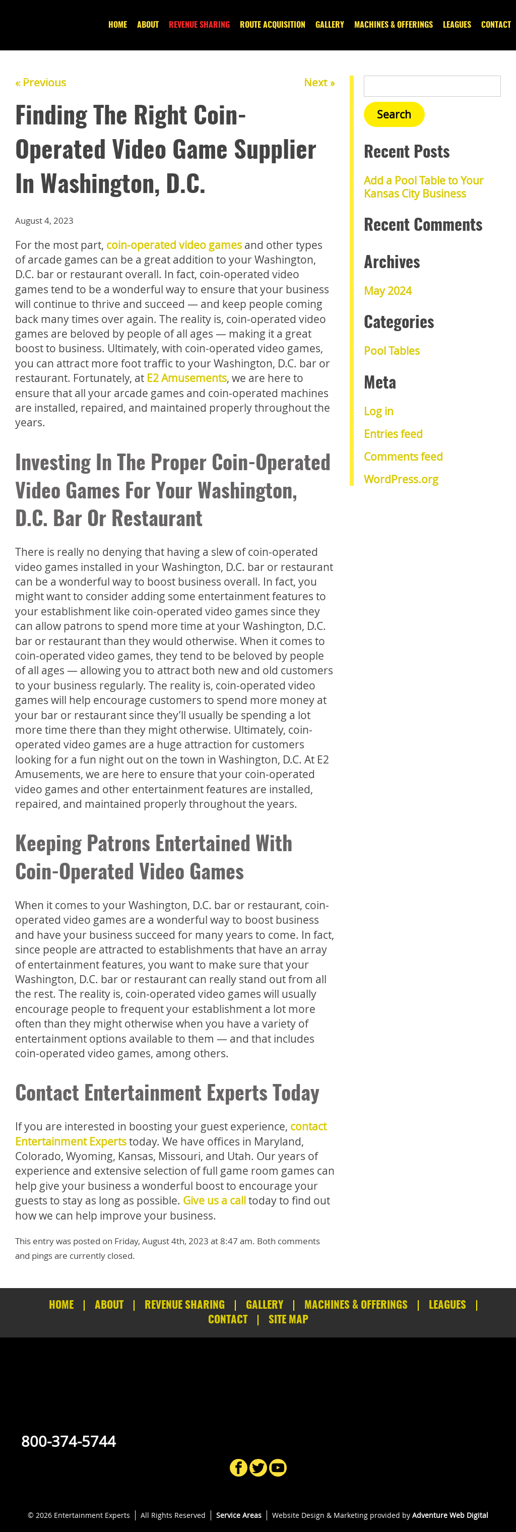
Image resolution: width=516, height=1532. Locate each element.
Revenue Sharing (199, 25)
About (148, 25)
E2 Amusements (187, 378)
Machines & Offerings (393, 25)
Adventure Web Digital (450, 1515)
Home (117, 25)
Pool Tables (392, 351)
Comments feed (403, 457)
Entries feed (393, 434)
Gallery (329, 25)
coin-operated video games (174, 245)
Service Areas (239, 1515)
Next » (319, 83)
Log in (379, 411)
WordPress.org (401, 479)
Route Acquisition (272, 25)
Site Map (288, 1320)
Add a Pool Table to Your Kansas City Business (424, 186)
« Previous (40, 83)
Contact (496, 25)
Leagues (457, 25)
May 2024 (388, 291)
